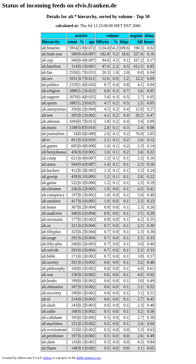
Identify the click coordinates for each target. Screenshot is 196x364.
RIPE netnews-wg (89, 358)
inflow (47, 358)
